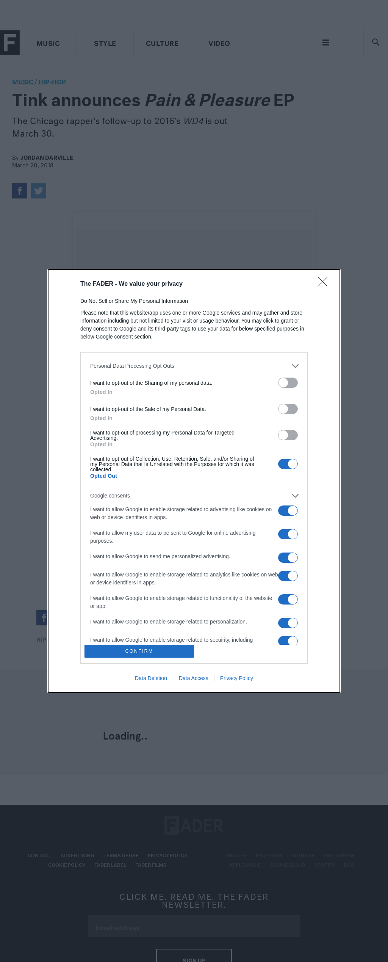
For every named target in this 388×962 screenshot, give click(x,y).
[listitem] (194, 366)
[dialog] (194, 481)
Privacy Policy (236, 678)
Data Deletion (151, 678)
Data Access (193, 678)
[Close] (325, 284)
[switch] (288, 383)
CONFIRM (139, 651)
